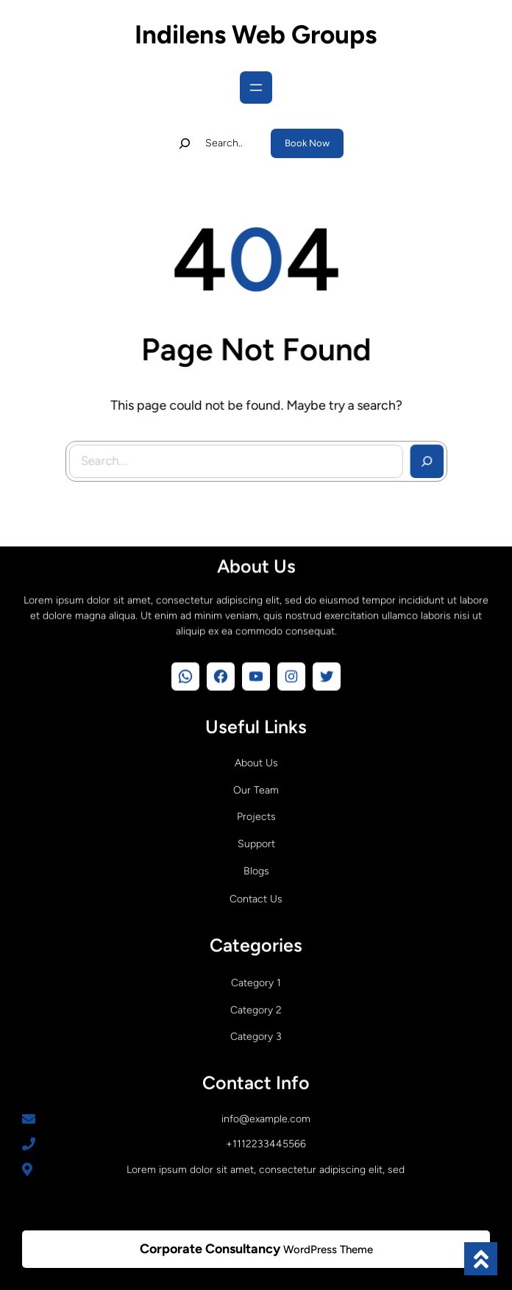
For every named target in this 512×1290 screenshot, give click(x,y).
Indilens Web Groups (256, 34)
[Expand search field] (214, 143)
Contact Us (256, 897)
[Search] (421, 457)
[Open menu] (256, 87)
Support (256, 841)
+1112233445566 (266, 1142)
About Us (256, 761)
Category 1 (256, 980)
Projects (256, 814)
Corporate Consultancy (210, 1249)
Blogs (256, 869)
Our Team (256, 788)
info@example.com (265, 1117)
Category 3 (256, 1034)
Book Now (307, 143)
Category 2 (256, 1008)
